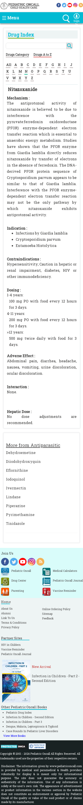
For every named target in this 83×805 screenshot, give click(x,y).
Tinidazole (15, 523)
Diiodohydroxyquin (23, 461)
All (8, 64)
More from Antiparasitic (33, 445)
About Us (7, 608)
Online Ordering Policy (56, 609)
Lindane (13, 497)
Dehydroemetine (21, 452)
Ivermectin (16, 488)
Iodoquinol (15, 479)
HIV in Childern (11, 644)
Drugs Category (17, 54)
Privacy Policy (10, 627)
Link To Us (8, 618)
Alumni (6, 613)
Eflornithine (17, 470)
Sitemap (47, 613)
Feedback (48, 618)
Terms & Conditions (14, 622)
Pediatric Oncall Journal (16, 654)
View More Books (14, 735)
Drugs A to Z (42, 54)
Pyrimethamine (20, 514)
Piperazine (15, 505)
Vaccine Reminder (13, 649)
